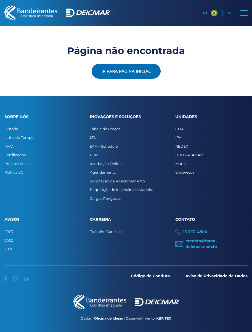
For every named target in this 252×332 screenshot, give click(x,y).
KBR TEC (163, 318)
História (11, 129)
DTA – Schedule (104, 146)
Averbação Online (106, 163)
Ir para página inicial (126, 71)
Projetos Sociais (18, 163)
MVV (8, 146)
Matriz (181, 163)
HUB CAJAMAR (189, 155)
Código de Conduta (150, 275)
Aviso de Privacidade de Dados (216, 275)
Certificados (15, 155)
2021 (8, 249)
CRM (94, 155)
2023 (8, 231)
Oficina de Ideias (108, 318)
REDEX (181, 146)
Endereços (184, 172)
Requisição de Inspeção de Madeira (121, 189)
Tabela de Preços (105, 129)
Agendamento (103, 172)
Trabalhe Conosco (106, 231)
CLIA (179, 129)
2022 (8, 240)
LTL (93, 137)
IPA (178, 137)
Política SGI (14, 172)
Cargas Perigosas (105, 198)
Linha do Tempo (19, 137)
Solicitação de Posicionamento (117, 181)
